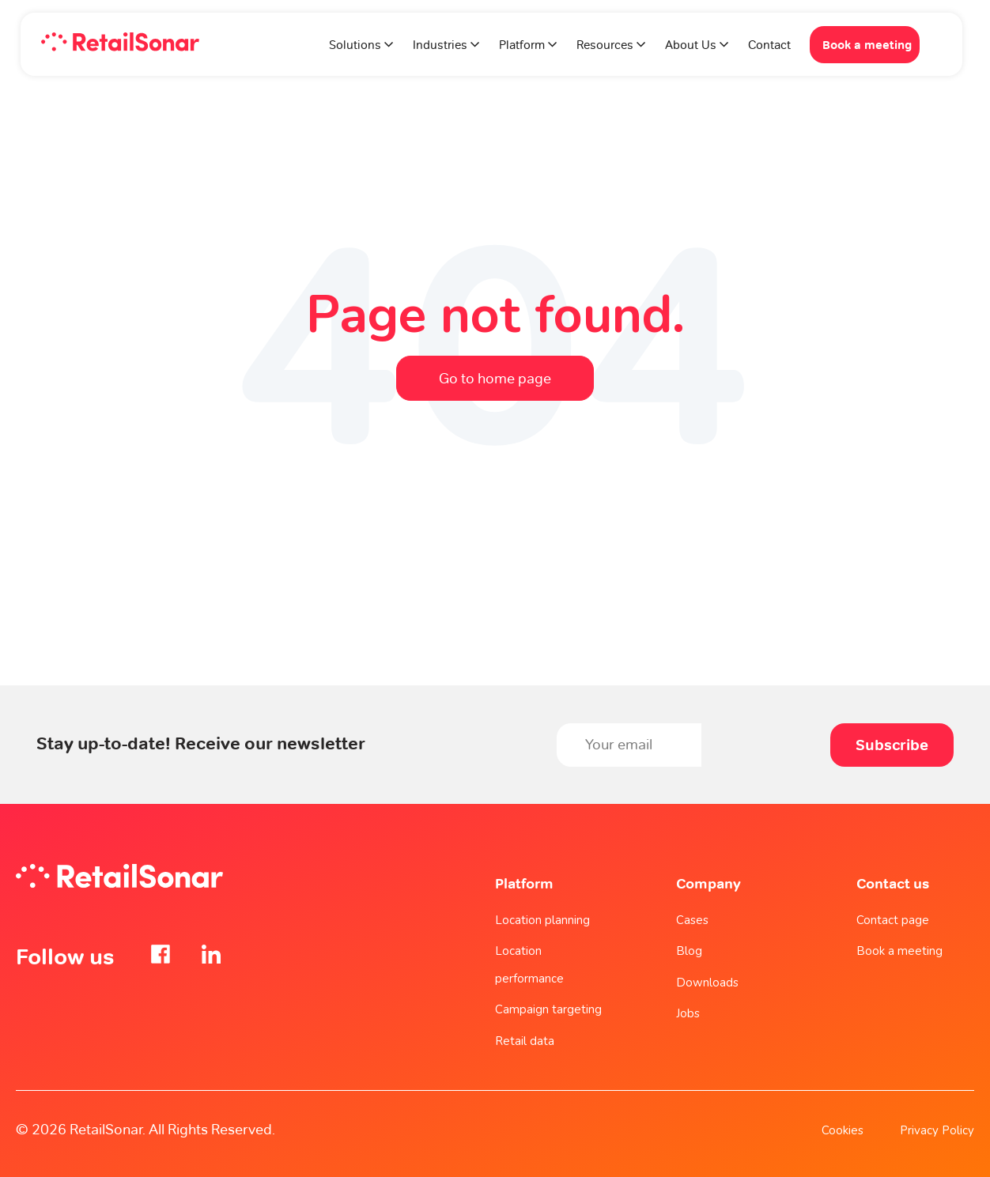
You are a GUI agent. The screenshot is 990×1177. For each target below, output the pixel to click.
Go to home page (495, 378)
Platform (523, 45)
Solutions (355, 45)
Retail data (524, 1041)
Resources (604, 45)
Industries (440, 45)
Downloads (707, 982)
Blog (689, 951)
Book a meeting (867, 44)
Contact (769, 45)
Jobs (688, 1013)
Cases (692, 920)
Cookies (842, 1130)
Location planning (542, 920)
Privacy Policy (937, 1130)
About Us (690, 45)
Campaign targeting (548, 1009)
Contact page (892, 920)
